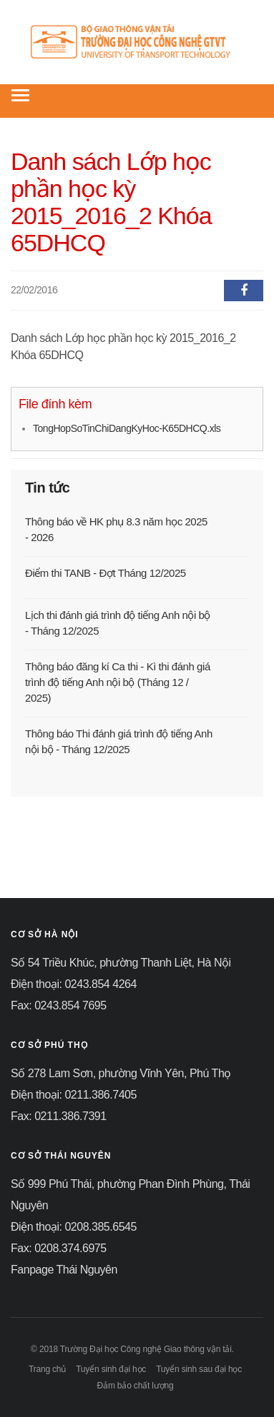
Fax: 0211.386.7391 (59, 1116)
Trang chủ (47, 1369)
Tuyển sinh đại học (111, 1369)
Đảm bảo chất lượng (135, 1386)
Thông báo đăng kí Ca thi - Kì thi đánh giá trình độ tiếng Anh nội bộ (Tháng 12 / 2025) (117, 682)
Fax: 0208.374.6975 (59, 1248)
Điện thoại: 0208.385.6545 (74, 1227)
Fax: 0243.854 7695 (59, 1005)
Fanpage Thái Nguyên (64, 1270)
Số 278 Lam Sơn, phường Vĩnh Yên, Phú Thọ (121, 1073)
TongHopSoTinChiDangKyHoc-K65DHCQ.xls (126, 428)
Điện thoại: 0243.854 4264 (74, 984)
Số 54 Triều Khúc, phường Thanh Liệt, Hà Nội (121, 963)
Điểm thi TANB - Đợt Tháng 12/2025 (105, 573)
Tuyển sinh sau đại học (199, 1369)
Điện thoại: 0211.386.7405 (74, 1095)
